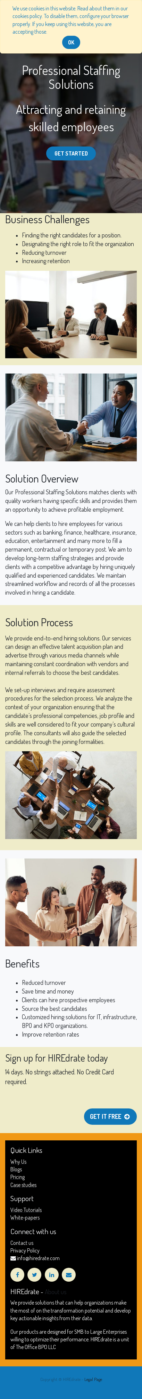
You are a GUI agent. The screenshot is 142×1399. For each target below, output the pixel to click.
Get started (71, 153)
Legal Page (93, 1379)
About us (56, 1292)
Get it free (110, 1116)
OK (71, 42)
